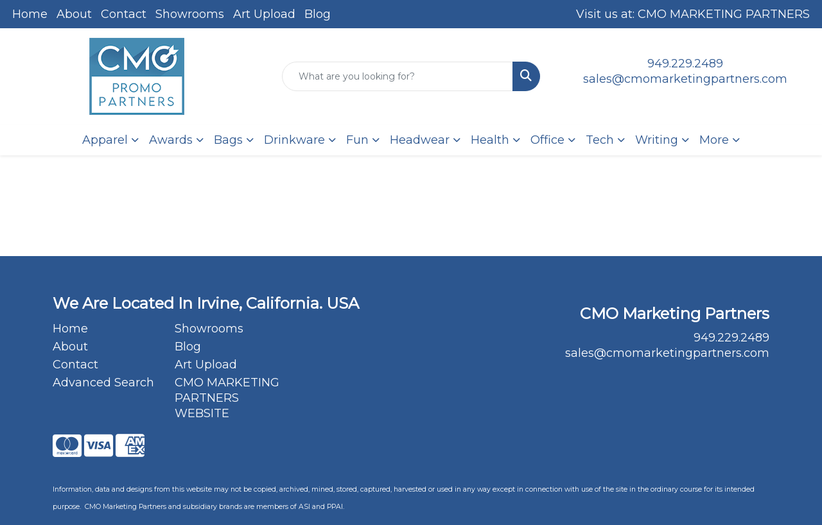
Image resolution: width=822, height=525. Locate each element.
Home (30, 14)
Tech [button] (600, 140)
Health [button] (490, 140)
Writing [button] (656, 140)
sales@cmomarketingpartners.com (685, 79)
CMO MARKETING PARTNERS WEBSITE (227, 397)
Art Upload (264, 14)
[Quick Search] (398, 76)
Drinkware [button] (294, 140)
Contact (123, 14)
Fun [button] (357, 140)
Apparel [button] (105, 140)
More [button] (714, 140)
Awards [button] (171, 140)
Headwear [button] (420, 140)
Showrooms (189, 14)
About (74, 14)
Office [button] (547, 140)
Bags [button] (228, 140)
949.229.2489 (685, 63)
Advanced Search (103, 382)
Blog (317, 14)
